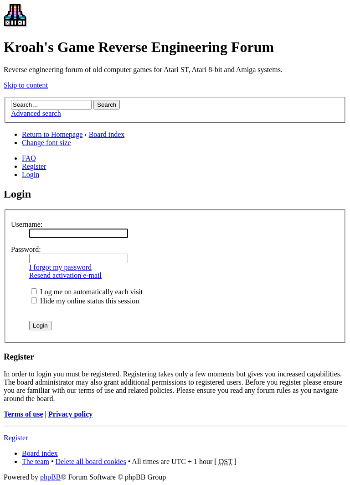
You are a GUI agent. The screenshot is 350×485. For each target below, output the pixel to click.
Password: (26, 249)
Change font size (46, 142)
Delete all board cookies (91, 461)
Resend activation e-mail (65, 275)
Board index (107, 134)
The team (35, 461)
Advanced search (36, 113)
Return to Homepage (52, 134)
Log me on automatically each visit (87, 292)
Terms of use (23, 414)
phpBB (50, 477)
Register (34, 166)
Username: (26, 224)
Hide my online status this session (85, 301)
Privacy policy (70, 414)
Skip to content (26, 85)
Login (30, 174)
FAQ (29, 158)
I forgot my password (60, 267)
